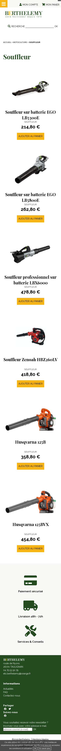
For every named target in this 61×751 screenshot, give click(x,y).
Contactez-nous (11, 695)
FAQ (5, 692)
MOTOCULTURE (20, 42)
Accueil (7, 42)
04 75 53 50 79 (10, 670)
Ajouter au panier (31, 136)
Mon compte (30, 4)
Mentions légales (40, 739)
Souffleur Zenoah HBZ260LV (31, 359)
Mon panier (52, 4)
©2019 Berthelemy (21, 739)
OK (56, 26)
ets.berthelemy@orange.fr (17, 673)
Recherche (18, 26)
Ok (35, 748)
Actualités (8, 689)
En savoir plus (44, 748)
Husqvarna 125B (30, 442)
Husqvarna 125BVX (31, 524)
